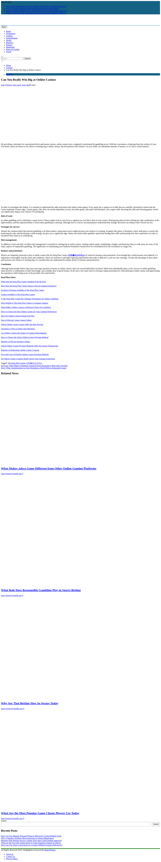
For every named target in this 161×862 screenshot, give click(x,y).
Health (8, 40)
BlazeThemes (50, 850)
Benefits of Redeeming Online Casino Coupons (20, 350)
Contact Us (10, 856)
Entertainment (11, 38)
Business (9, 43)
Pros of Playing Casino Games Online (16, 320)
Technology (10, 34)
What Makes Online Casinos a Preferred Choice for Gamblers (26, 307)
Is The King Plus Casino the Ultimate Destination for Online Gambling (29, 299)
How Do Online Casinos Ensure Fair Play (18, 316)
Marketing (10, 47)
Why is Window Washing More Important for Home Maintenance (32, 9)
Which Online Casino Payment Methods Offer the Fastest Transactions (29, 346)
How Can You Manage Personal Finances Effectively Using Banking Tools (36, 6)
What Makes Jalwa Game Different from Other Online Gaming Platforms (48, 468)
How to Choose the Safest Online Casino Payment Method (24, 337)
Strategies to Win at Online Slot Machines (18, 329)
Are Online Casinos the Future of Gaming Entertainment (24, 333)
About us (9, 854)
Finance (9, 45)
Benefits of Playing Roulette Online (15, 342)
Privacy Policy (12, 859)
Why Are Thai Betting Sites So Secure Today (29, 703)
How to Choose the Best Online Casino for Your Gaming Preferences (29, 312)
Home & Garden (12, 49)
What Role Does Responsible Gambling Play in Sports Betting (41, 590)
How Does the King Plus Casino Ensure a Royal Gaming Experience (28, 286)
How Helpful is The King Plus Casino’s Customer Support (24, 303)
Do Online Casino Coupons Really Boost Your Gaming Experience (28, 359)
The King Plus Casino (17, 363)
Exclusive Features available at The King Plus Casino (22, 290)
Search (4, 821)
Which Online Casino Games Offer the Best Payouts (22, 324)
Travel (8, 52)
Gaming (9, 36)
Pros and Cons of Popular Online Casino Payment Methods (25, 354)
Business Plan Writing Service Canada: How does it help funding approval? (36, 11)
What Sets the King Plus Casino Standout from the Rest (23, 282)
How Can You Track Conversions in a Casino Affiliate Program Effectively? (32, 845)
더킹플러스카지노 (76, 255)
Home (8, 31)
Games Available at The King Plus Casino (18, 294)
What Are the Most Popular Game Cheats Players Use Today (40, 813)
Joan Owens (6, 85)
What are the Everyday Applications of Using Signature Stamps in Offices (36, 13)
